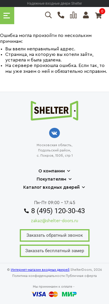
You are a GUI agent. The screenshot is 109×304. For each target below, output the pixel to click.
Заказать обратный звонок (54, 235)
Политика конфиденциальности (38, 276)
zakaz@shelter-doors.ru (54, 221)
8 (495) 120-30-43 (54, 211)
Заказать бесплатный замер (54, 250)
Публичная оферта (81, 276)
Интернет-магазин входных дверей (40, 269)
